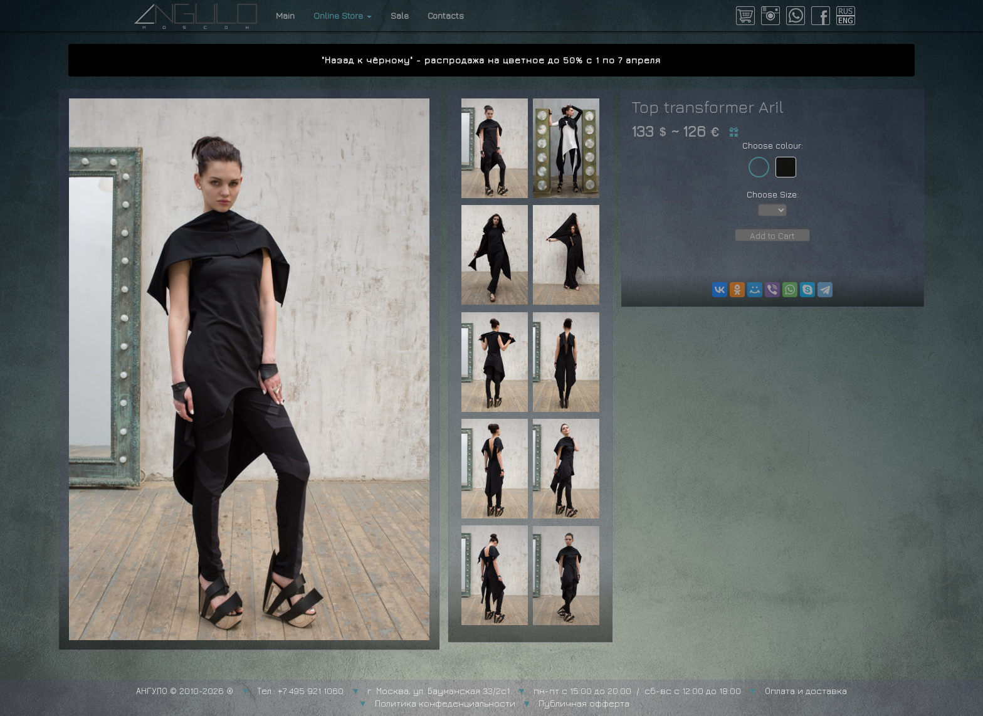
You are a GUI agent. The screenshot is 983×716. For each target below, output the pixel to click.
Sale (400, 15)
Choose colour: (772, 145)
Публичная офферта (584, 703)
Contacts (446, 15)
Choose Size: (773, 194)
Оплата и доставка (806, 690)
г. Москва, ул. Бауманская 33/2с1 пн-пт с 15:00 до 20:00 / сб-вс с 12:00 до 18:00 (554, 690)
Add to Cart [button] (772, 235)
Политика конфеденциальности (445, 703)
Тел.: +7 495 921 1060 (300, 690)
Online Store (342, 15)
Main (285, 15)
